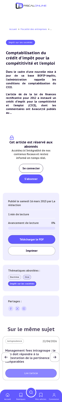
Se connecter (31, 168)
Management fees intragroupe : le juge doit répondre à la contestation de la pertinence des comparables (30, 356)
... (11, 112)
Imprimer (32, 250)
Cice (27, 277)
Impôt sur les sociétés (20, 42)
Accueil (13, 29)
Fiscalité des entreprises (34, 29)
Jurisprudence (14, 341)
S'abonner (31, 179)
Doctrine (14, 277)
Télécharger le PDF (32, 239)
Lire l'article (31, 373)
